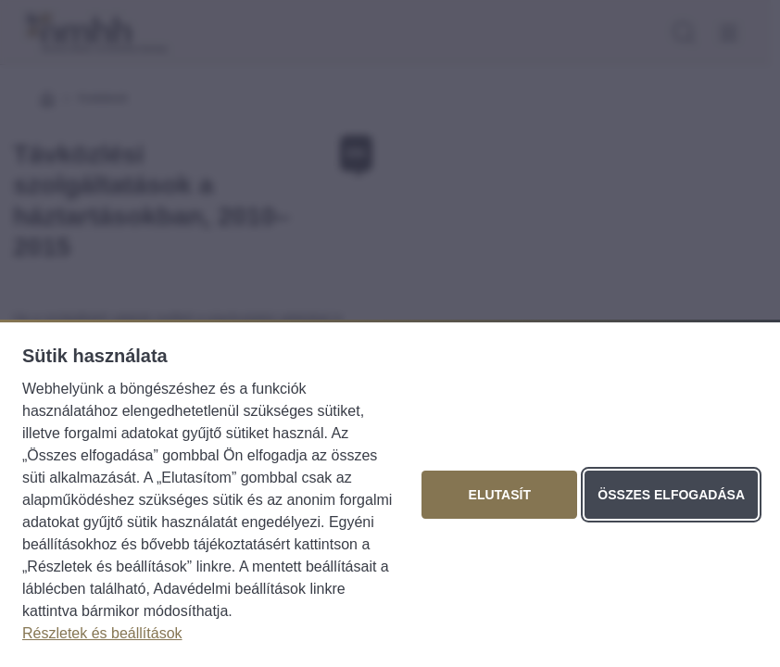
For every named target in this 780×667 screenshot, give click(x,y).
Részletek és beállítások (102, 633)
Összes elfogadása (671, 494)
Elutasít (500, 494)
